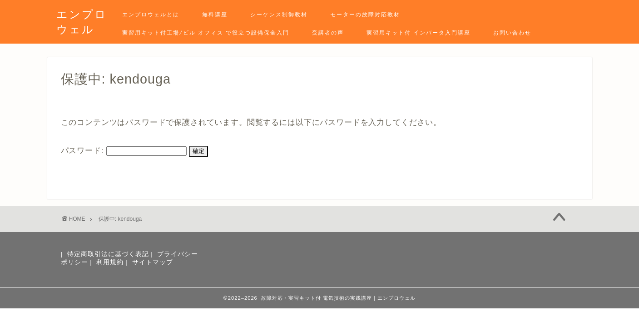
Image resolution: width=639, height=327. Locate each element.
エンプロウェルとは (150, 14)
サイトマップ (152, 262)
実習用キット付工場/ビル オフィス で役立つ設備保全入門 (205, 32)
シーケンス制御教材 (278, 14)
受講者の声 (328, 32)
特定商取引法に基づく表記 (108, 254)
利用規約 (110, 262)
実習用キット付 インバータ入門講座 (419, 32)
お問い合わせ (512, 32)
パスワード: (124, 150)
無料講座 (215, 14)
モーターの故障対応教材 (365, 14)
